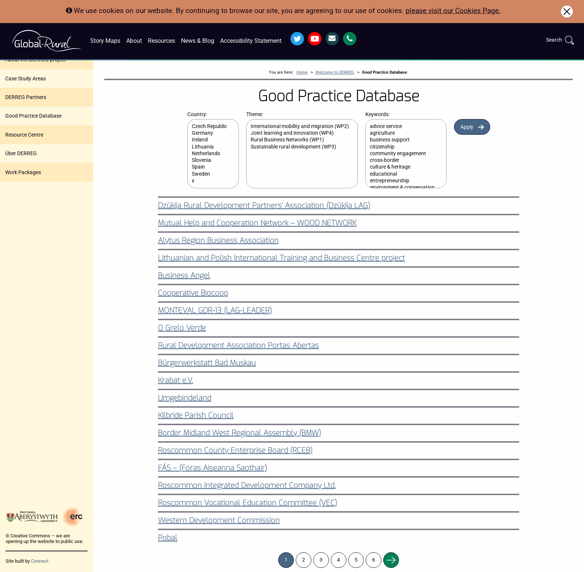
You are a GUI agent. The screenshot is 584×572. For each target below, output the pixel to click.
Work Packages (23, 172)
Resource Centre (24, 135)
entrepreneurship (402, 181)
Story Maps (105, 40)
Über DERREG (21, 153)
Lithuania (209, 147)
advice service (402, 126)
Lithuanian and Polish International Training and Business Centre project (281, 258)
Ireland (209, 140)
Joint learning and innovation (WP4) (298, 133)
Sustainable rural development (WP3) (298, 147)
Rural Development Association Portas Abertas (238, 346)
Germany (209, 133)
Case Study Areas (25, 79)
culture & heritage (402, 167)
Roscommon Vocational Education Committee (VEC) (247, 503)
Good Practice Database (33, 116)
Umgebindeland (184, 398)
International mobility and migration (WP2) (298, 126)
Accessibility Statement (251, 40)
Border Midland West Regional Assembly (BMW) (239, 433)
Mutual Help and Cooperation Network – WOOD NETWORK (257, 223)
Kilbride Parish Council (196, 415)
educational (402, 174)
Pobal (167, 538)
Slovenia (209, 160)
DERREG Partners (25, 97)
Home (302, 72)
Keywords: (377, 114)
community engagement (402, 153)
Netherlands (209, 153)
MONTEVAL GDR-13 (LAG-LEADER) (215, 311)
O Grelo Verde (182, 328)
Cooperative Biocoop (193, 293)
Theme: (254, 114)
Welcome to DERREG (334, 72)
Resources (161, 40)
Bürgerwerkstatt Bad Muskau (207, 363)
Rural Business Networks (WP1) (298, 140)
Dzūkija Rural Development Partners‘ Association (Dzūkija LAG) (264, 206)
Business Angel (184, 276)
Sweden (209, 174)
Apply (466, 127)
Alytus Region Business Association (218, 241)
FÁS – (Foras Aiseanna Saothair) (212, 468)
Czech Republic (209, 126)
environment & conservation (402, 187)
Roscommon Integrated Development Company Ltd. (247, 485)
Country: (197, 114)
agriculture (402, 133)
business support (402, 140)
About (134, 40)
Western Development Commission (219, 520)
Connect (39, 561)
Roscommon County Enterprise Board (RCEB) (235, 450)
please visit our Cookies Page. (453, 10)
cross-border (402, 160)
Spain (209, 167)
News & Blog (197, 40)
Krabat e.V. (175, 381)
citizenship (402, 147)
